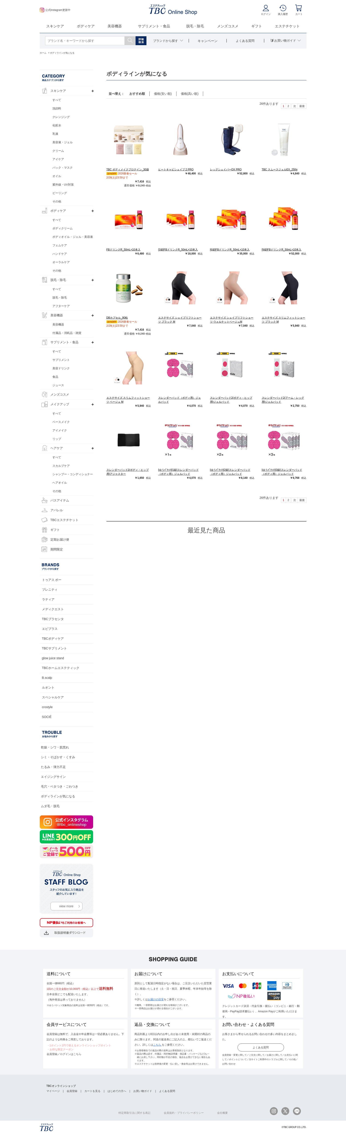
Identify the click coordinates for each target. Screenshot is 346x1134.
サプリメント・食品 (154, 26)
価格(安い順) (163, 93)
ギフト (256, 26)
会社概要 (222, 1112)
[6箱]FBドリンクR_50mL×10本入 (230, 249)
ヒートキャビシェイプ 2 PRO (176, 169)
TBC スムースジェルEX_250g (280, 169)
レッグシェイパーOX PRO (226, 169)
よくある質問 (261, 1047)
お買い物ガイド (142, 1091)
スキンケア (55, 26)
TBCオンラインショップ (61, 1086)
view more (66, 906)
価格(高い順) (189, 93)
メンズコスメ (227, 26)
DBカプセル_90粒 (117, 317)
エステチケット (287, 26)
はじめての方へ (117, 1091)
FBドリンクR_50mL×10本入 (123, 249)
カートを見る (92, 1091)
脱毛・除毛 (195, 26)
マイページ (53, 1091)
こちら (157, 1044)
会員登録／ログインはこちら (64, 1054)
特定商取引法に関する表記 (134, 1112)
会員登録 (72, 1091)
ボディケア (86, 26)
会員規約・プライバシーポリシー (184, 1112)
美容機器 (115, 26)
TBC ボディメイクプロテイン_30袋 (127, 169)
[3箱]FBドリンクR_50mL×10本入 (178, 249)
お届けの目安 (156, 999)
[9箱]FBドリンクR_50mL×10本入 (281, 249)
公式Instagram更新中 (55, 10)
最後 (302, 106)
